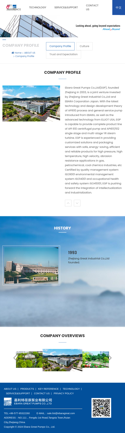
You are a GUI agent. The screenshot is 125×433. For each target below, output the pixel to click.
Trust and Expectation (63, 54)
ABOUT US (29, 52)
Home (18, 52)
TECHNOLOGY (37, 7)
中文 (119, 8)
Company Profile (60, 46)
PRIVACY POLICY (64, 393)
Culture (84, 46)
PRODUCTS (27, 388)
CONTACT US (42, 393)
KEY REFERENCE (14, 7)
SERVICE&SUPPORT (66, 7)
